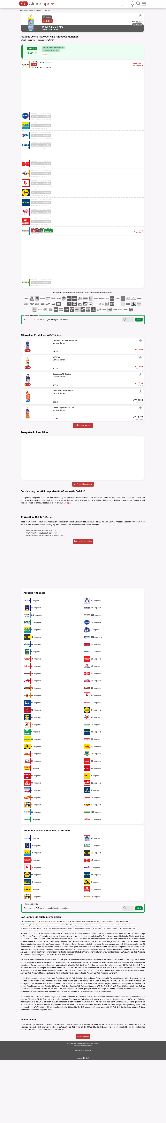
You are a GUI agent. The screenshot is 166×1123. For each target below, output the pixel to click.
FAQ (79, 1116)
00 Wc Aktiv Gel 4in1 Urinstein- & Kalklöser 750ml (45, 598)
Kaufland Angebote (107, 984)
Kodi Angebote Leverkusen (50, 988)
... (43, 10)
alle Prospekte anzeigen (83, 484)
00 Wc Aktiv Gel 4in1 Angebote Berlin (72, 988)
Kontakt (75, 1116)
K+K (73, 1033)
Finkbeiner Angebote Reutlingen (30, 988)
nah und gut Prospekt (122, 984)
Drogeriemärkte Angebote (28, 984)
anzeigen (67, 503)
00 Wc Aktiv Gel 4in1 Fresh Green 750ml (41, 596)
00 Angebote (97, 991)
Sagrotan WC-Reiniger (78, 1049)
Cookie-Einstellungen (87, 1116)
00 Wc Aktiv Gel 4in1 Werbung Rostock (122, 988)
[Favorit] (140, 15)
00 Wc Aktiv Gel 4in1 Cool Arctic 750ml (41, 593)
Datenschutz (88, 1113)
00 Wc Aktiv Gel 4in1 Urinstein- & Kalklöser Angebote (83, 984)
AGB (82, 1113)
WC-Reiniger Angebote (110, 991)
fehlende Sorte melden (83, 604)
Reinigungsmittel (28, 10)
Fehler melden (83, 1099)
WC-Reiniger (37, 10)
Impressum (78, 1113)
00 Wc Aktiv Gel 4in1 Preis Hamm (31, 991)
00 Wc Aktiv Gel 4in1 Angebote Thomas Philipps (58, 991)
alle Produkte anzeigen (83, 425)
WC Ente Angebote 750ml (127, 991)
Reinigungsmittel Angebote (82, 991)
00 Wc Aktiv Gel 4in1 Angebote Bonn (97, 988)
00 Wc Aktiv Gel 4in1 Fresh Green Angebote (52, 984)
